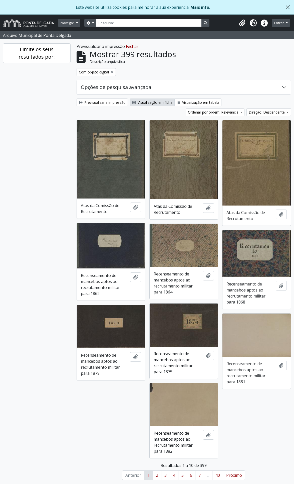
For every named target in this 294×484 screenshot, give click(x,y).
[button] (242, 23)
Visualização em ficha (152, 102)
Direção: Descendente (267, 112)
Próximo (234, 475)
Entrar (279, 23)
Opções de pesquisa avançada (116, 87)
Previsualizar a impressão (102, 102)
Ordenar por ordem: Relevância (213, 112)
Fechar (132, 46)
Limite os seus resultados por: (37, 53)
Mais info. (200, 7)
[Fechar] (288, 7)
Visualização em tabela (198, 102)
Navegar (67, 23)
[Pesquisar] (149, 23)
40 (217, 475)
